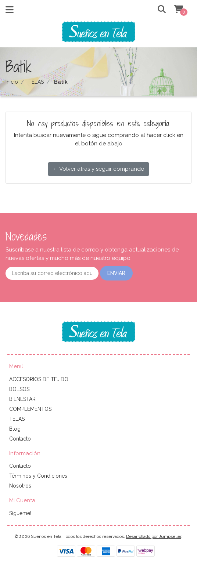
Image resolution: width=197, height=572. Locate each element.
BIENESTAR (22, 399)
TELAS (36, 82)
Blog (15, 429)
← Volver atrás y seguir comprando (98, 169)
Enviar (116, 273)
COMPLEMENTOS (30, 409)
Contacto (20, 439)
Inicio (12, 82)
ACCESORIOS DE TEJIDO (38, 379)
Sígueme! (20, 513)
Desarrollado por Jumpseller (153, 536)
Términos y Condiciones (38, 476)
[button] (156, 9)
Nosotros (20, 486)
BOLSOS (19, 389)
